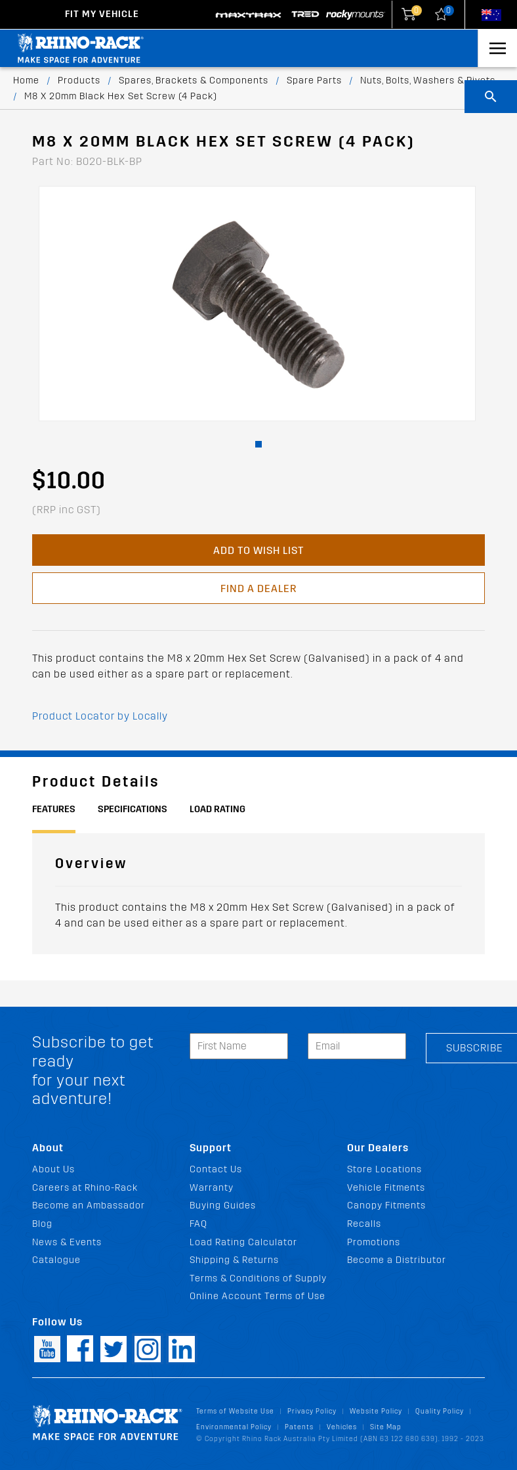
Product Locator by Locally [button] (100, 716)
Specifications (132, 809)
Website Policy (376, 1411)
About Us (53, 1169)
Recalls (364, 1223)
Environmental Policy (234, 1427)
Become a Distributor (396, 1260)
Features (53, 809)
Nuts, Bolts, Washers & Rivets (427, 80)
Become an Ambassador (88, 1205)
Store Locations (384, 1169)
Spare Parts (314, 80)
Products (79, 80)
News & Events (67, 1242)
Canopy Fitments (386, 1205)
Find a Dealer (258, 588)
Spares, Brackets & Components (193, 80)
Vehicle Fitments (386, 1187)
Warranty (212, 1187)
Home (26, 80)
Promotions (373, 1242)
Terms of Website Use (235, 1411)
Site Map (386, 1427)
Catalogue (56, 1260)
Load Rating (217, 809)
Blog (42, 1223)
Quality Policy (439, 1411)
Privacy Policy (312, 1411)
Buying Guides (223, 1205)
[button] (258, 444)
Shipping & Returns (234, 1260)
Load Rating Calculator (243, 1242)
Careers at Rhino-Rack (85, 1187)
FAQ (198, 1223)
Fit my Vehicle (102, 14)
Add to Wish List (258, 550)
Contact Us (216, 1169)
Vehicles (342, 1427)
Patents (299, 1427)
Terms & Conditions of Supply (258, 1278)
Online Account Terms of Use (257, 1296)
